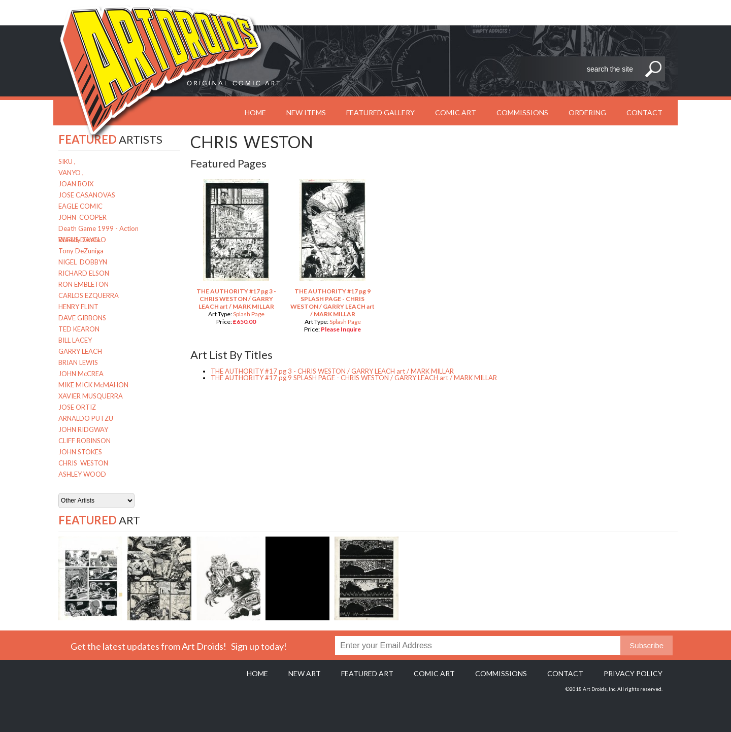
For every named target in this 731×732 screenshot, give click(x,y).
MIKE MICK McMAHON (93, 385)
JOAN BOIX (75, 184)
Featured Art (367, 673)
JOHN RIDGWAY (83, 429)
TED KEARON (78, 329)
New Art (304, 673)
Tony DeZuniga (81, 251)
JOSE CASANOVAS (86, 195)
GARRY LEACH (80, 351)
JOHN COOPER (82, 217)
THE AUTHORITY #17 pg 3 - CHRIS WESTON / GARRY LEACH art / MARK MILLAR (236, 298)
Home (257, 673)
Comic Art (455, 112)
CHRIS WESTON (83, 463)
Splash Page (248, 314)
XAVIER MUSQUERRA (90, 396)
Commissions (522, 112)
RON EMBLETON (83, 284)
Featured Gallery (380, 112)
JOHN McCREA (81, 374)
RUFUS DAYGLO (82, 240)
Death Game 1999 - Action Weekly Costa (98, 229)
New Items (306, 112)
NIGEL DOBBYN (82, 262)
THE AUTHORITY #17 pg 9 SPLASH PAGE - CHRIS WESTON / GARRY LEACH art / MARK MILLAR (332, 302)
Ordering (587, 112)
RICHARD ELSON (83, 273)
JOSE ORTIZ (77, 407)
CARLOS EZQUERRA (88, 295)
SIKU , (67, 161)
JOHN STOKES (80, 452)
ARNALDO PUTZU (85, 418)
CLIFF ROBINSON (84, 441)
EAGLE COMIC (80, 206)
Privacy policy (633, 673)
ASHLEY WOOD (82, 474)
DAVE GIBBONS (82, 318)
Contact (644, 112)
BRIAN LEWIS (78, 362)
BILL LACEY (75, 340)
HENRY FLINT (78, 307)
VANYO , (71, 173)
